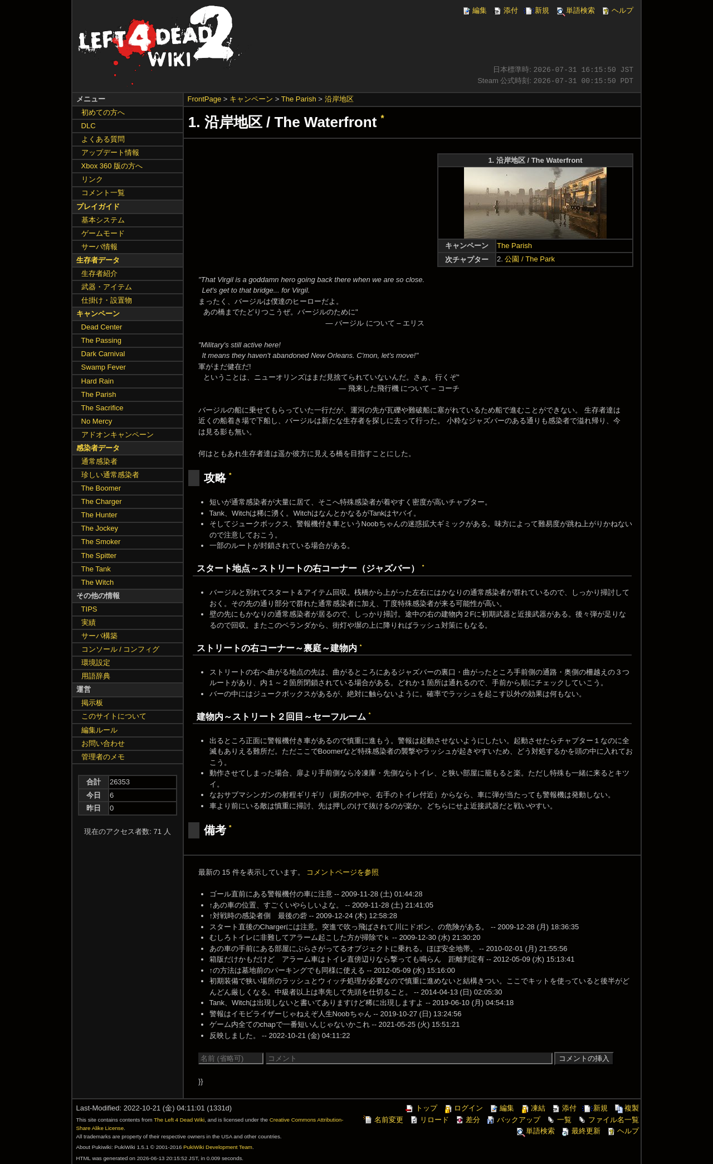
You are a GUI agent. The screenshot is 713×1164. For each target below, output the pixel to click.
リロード (429, 1120)
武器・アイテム (106, 287)
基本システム (103, 220)
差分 (467, 1120)
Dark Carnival (103, 354)
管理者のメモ (103, 757)
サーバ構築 (99, 636)
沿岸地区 (339, 99)
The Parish (298, 99)
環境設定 (95, 662)
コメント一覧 (103, 192)
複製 (626, 1108)
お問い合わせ (103, 743)
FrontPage (205, 99)
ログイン (463, 1108)
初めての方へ (103, 112)
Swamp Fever (103, 367)
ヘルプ (616, 10)
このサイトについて (113, 716)
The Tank (96, 569)
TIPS (89, 609)
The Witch (97, 582)
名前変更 (383, 1120)
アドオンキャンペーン (117, 434)
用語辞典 (95, 676)
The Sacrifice (102, 408)
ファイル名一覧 (608, 1120)
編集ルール (99, 730)
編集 (474, 10)
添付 (505, 10)
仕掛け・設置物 (106, 300)
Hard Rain (97, 381)
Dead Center (102, 327)
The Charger (101, 501)
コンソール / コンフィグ (120, 649)
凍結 (532, 1108)
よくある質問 (103, 139)
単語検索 (575, 10)
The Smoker (101, 541)
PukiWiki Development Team (217, 1147)
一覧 (559, 1120)
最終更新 (580, 1131)
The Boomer (101, 488)
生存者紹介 (99, 273)
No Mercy (97, 421)
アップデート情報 (110, 152)
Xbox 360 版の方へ (112, 166)
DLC (88, 126)
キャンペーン (251, 99)
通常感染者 (99, 461)
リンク (92, 179)
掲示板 (92, 703)
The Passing (101, 340)
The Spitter (99, 555)
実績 (88, 622)
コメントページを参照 (342, 872)
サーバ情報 (99, 247)
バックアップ (513, 1120)
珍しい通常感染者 (110, 475)
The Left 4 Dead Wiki (179, 1120)
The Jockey (99, 528)
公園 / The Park (530, 259)
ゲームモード (103, 233)
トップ (420, 1108)
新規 (536, 10)
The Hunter (99, 515)
